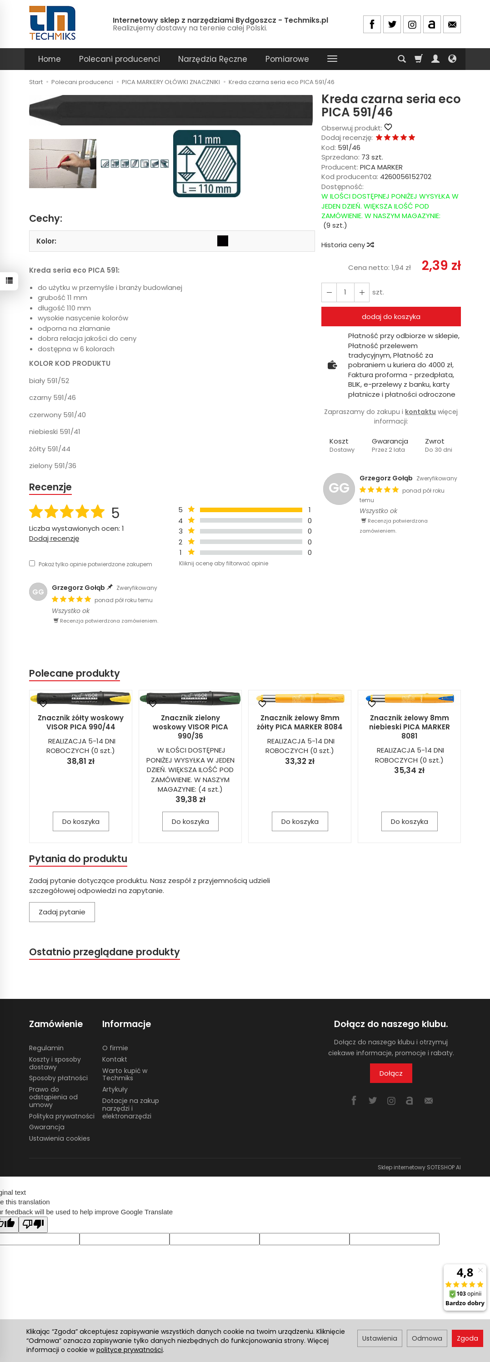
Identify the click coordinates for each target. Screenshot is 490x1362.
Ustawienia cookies (59, 1138)
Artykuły (115, 1089)
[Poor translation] (33, 1224)
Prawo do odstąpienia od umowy (53, 1097)
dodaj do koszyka (391, 316)
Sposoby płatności (58, 1078)
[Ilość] (345, 292)
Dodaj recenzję (54, 538)
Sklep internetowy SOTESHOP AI (419, 1167)
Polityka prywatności (62, 1116)
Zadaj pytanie (62, 912)
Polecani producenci (119, 59)
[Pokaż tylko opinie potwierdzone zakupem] (32, 563)
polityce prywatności (129, 1349)
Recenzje (50, 487)
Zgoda (467, 1338)
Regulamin (46, 1048)
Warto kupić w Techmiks (124, 1074)
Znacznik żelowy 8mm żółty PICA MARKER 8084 (300, 722)
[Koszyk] (418, 59)
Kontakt (114, 1059)
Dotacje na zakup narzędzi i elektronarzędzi (130, 1108)
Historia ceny (347, 244)
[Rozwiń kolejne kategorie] (332, 59)
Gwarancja (47, 1127)
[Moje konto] (435, 59)
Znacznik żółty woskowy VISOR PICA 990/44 (81, 722)
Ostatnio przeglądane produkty (104, 951)
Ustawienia (379, 1338)
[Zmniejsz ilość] (362, 292)
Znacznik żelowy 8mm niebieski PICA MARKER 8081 (409, 727)
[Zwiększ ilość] (329, 292)
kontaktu (420, 411)
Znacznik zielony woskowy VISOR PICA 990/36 (190, 727)
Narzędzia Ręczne (212, 59)
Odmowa (427, 1338)
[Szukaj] (401, 59)
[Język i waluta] (452, 59)
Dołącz (391, 1073)
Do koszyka (81, 821)
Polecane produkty (74, 673)
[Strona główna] (53, 23)
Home (49, 59)
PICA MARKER (381, 167)
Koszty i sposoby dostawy (55, 1063)
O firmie (115, 1048)
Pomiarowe (287, 59)
